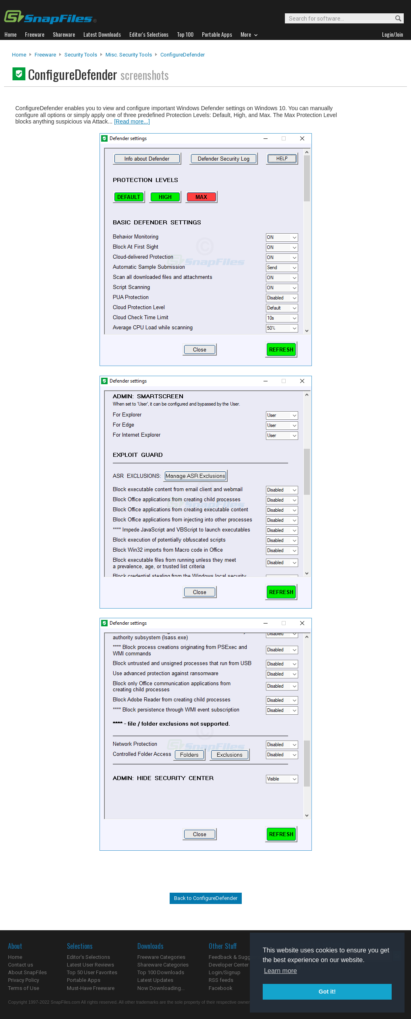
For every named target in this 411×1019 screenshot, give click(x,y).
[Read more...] (132, 121)
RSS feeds (221, 980)
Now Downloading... (161, 988)
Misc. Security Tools (129, 55)
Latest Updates (155, 980)
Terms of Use (23, 988)
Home (19, 55)
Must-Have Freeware (90, 988)
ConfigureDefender (182, 55)
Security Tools (80, 55)
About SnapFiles (27, 972)
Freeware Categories (161, 957)
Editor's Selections (88, 957)
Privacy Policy (23, 980)
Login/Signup (225, 972)
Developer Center (229, 965)
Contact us (20, 965)
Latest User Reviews (90, 965)
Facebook (220, 988)
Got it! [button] (327, 991)
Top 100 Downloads (160, 972)
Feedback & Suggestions (238, 957)
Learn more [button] (280, 970)
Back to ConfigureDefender (205, 898)
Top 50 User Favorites (92, 972)
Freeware (45, 55)
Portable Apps (83, 980)
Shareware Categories (163, 965)
